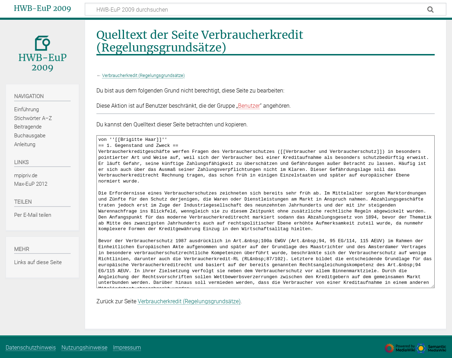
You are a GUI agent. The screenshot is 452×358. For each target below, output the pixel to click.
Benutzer (249, 105)
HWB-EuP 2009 (42, 8)
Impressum (127, 347)
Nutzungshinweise (84, 347)
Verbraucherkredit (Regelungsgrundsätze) (143, 75)
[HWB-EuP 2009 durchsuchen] (265, 9)
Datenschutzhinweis (31, 347)
